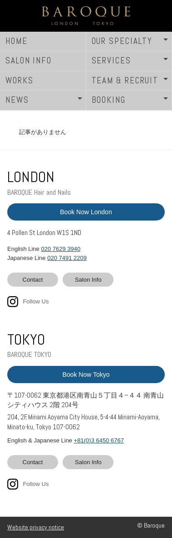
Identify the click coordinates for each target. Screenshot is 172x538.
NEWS (17, 100)
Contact (33, 279)
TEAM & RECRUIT (125, 80)
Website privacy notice (35, 527)
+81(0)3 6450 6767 (99, 440)
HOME (16, 41)
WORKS (19, 80)
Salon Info (88, 279)
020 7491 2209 (67, 258)
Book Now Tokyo (85, 374)
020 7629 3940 (60, 248)
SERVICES (111, 60)
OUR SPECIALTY (122, 41)
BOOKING (109, 100)
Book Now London (86, 212)
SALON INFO (28, 60)
